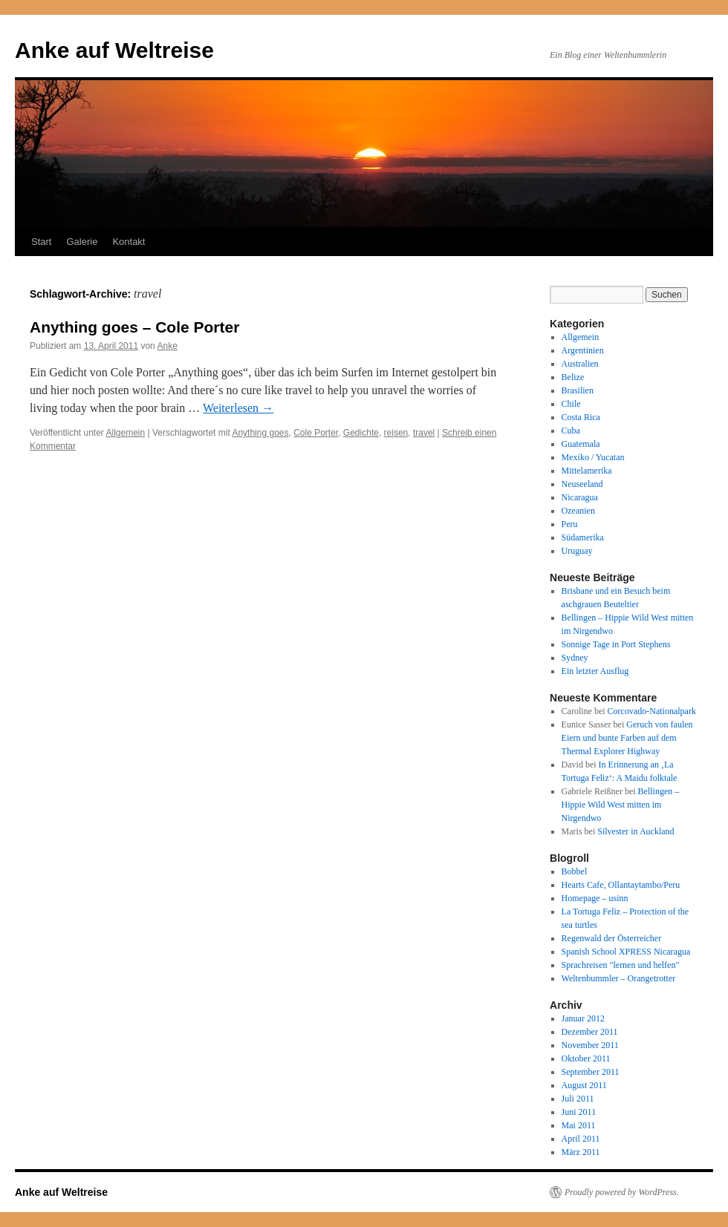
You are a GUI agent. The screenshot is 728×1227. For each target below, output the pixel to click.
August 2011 (584, 1085)
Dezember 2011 (590, 1032)
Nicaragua (580, 497)
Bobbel (575, 871)
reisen (396, 433)
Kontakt (128, 241)
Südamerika (583, 537)
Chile (571, 404)
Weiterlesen (238, 408)
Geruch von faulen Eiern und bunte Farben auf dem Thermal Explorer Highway (627, 737)
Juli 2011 (578, 1098)
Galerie (81, 241)
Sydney (575, 657)
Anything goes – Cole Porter (134, 327)
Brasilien (578, 390)
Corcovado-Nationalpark (652, 711)
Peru (570, 524)
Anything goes (260, 433)
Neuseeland (582, 484)
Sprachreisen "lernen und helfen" (621, 965)
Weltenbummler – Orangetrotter (619, 978)
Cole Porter (315, 433)
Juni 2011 (579, 1112)
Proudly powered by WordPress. (622, 1192)
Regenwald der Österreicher (612, 938)
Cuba (571, 430)
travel (424, 433)
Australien (580, 364)
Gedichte (361, 433)
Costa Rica (581, 417)
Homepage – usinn (595, 898)
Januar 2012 (583, 1018)
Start (41, 241)
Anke (167, 346)
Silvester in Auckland (635, 831)
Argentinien (583, 350)
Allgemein (126, 433)
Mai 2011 (579, 1125)
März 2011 (581, 1152)
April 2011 (581, 1138)
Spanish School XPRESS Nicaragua (626, 951)
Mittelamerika (587, 470)
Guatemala (581, 444)
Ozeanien (578, 510)
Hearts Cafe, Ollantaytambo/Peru (621, 885)
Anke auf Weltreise (114, 50)
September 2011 (591, 1072)
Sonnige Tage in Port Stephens (616, 644)
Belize (573, 377)
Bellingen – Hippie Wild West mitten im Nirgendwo (621, 804)
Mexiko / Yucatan (593, 457)
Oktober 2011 (586, 1058)
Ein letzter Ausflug (595, 671)
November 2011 (590, 1045)
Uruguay (577, 551)
